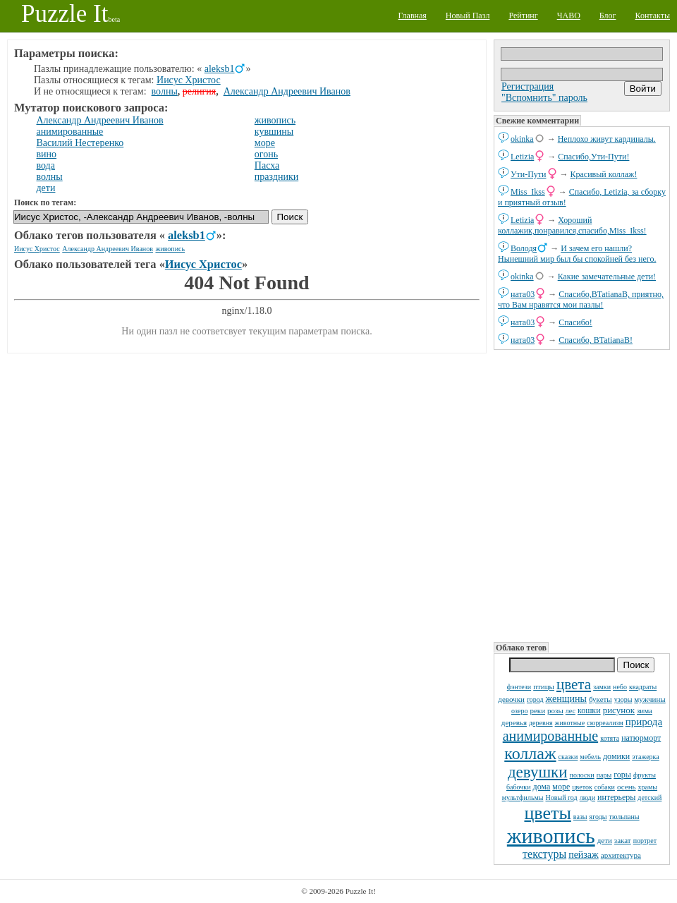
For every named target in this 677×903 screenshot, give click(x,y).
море (561, 787)
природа (644, 721)
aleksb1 (220, 68)
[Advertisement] (581, 494)
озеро (519, 711)
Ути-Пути (529, 174)
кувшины (274, 131)
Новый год (561, 797)
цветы (547, 813)
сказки (568, 756)
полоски (582, 775)
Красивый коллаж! (604, 174)
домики (616, 756)
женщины (566, 698)
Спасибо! (575, 322)
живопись (551, 835)
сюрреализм (605, 723)
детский (649, 797)
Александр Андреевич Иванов (287, 91)
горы (622, 775)
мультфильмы (523, 797)
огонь (266, 154)
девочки (511, 699)
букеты (600, 699)
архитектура (621, 855)
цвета (573, 684)
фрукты (644, 775)
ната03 (523, 294)
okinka (522, 139)
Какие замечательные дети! (607, 276)
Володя (524, 248)
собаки (604, 787)
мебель (590, 756)
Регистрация (527, 86)
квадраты (643, 687)
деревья (514, 722)
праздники (276, 176)
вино (47, 154)
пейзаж (583, 854)
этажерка (645, 756)
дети (604, 840)
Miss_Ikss (528, 192)
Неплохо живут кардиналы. (607, 139)
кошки (589, 710)
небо (620, 687)
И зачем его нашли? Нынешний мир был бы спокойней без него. (577, 253)
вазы (580, 816)
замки (602, 687)
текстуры (544, 854)
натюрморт (641, 738)
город (535, 699)
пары (604, 775)
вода (46, 165)
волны (165, 91)
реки (537, 710)
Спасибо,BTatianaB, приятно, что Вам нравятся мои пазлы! (581, 299)
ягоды (598, 816)
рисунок (619, 710)
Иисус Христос (189, 80)
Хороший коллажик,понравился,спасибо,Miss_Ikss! (572, 225)
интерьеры (616, 797)
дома (542, 787)
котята (609, 738)
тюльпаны (624, 816)
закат (622, 840)
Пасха (267, 165)
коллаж (530, 753)
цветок (582, 787)
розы (555, 710)
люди (587, 797)
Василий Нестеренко (80, 143)
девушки (538, 772)
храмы (648, 787)
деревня (541, 723)
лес (570, 711)
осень (626, 786)
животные (570, 723)
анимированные (550, 736)
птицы (543, 686)
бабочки (518, 787)
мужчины (649, 699)
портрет (645, 840)
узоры (623, 699)
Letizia (522, 157)
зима (644, 710)
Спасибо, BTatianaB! (596, 340)
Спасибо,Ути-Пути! (593, 157)
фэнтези (519, 687)
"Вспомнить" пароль (544, 97)
